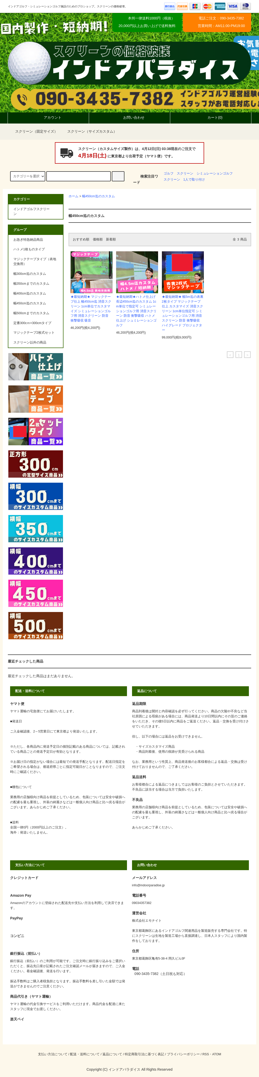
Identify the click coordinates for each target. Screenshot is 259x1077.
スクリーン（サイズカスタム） (89, 131)
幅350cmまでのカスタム (31, 283)
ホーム (73, 196)
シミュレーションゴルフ (215, 173)
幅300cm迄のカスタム (29, 274)
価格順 (98, 239)
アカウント (48, 117)
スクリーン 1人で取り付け (184, 179)
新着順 (111, 239)
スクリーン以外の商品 (29, 342)
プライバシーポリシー (183, 1054)
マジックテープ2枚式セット (34, 332)
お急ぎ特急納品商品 (28, 239)
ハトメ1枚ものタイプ (29, 249)
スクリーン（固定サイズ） (33, 131)
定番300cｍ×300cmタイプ (32, 323)
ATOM (216, 1054)
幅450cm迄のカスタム (98, 196)
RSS (205, 1054)
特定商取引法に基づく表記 (144, 1054)
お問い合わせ (129, 117)
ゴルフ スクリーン (178, 173)
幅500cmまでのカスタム (31, 313)
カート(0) (210, 117)
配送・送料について (85, 1054)
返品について (112, 1054)
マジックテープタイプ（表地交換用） (34, 261)
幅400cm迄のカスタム (29, 293)
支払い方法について (53, 1054)
